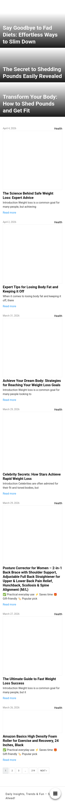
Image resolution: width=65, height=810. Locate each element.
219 (33, 770)
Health (58, 128)
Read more (9, 212)
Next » (43, 770)
